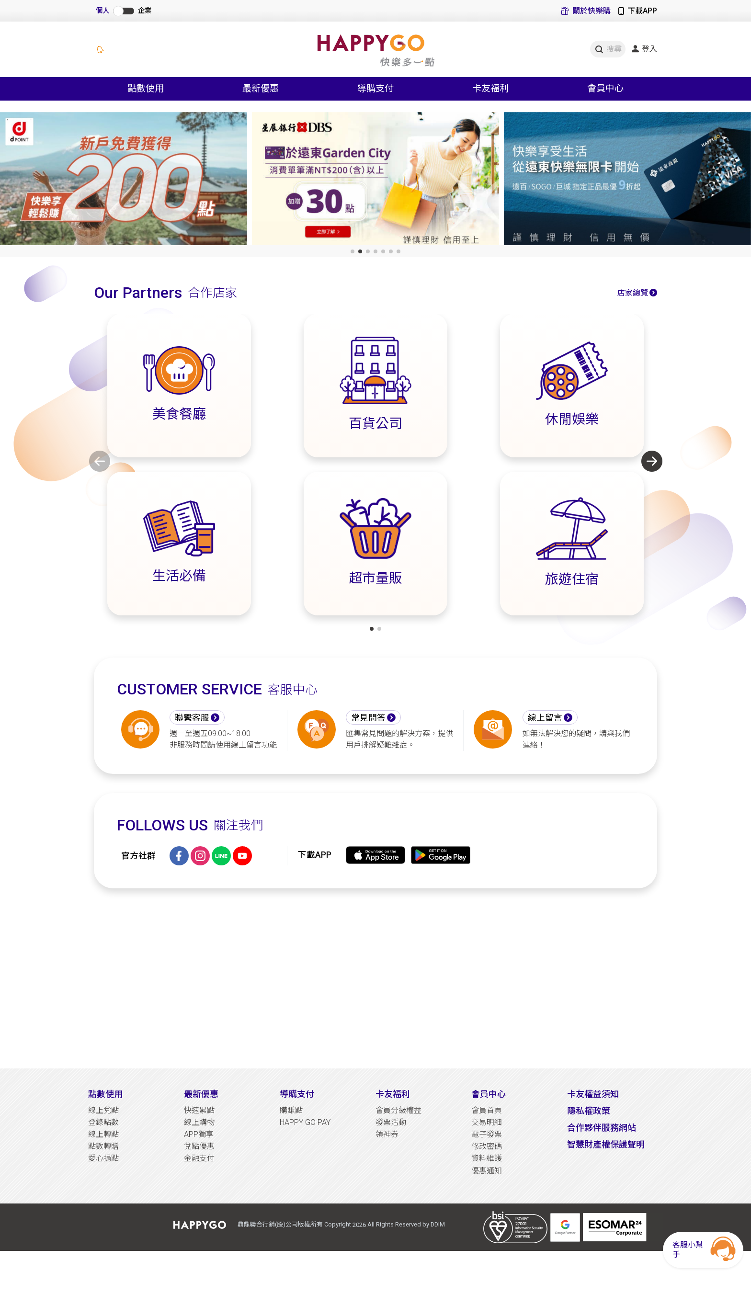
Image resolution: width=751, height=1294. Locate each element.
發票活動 (391, 1122)
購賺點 (291, 1110)
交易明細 (486, 1122)
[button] (352, 251)
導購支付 (297, 1094)
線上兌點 (103, 1110)
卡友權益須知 (593, 1094)
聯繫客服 (192, 718)
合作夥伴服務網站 (601, 1128)
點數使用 (105, 1094)
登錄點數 (103, 1122)
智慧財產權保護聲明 (606, 1144)
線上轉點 (103, 1134)
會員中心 (488, 1094)
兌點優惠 (199, 1146)
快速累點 (199, 1110)
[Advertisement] (375, 978)
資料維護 (486, 1158)
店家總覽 (632, 292)
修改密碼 (486, 1146)
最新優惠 (201, 1094)
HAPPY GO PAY (305, 1122)
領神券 (387, 1134)
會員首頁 (486, 1110)
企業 (144, 11)
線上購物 (199, 1122)
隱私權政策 (588, 1111)
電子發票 (486, 1134)
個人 (102, 11)
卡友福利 (393, 1094)
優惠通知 (486, 1170)
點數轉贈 (103, 1146)
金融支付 (199, 1158)
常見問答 (368, 718)
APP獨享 (199, 1134)
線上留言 (545, 718)
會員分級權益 (398, 1110)
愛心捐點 (103, 1158)
